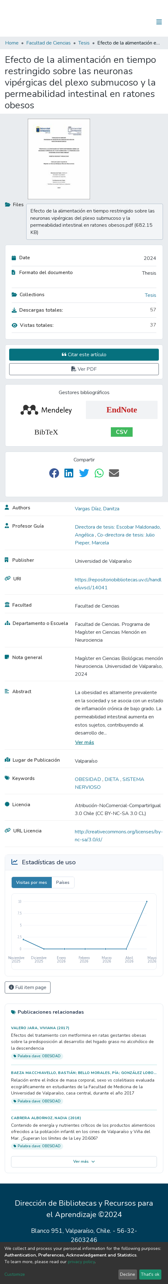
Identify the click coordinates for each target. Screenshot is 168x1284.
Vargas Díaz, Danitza (97, 508)
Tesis (84, 42)
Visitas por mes (31, 882)
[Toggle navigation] (159, 22)
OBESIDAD (88, 779)
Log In (139, 22)
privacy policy (81, 1262)
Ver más (84, 742)
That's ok (150, 1274)
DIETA (112, 779)
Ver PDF (84, 369)
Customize (14, 1274)
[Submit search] (126, 22)
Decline (127, 1274)
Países (62, 882)
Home (12, 42)
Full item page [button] (27, 987)
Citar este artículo (84, 354)
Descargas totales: (37, 310)
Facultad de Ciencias (48, 42)
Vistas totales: (33, 325)
